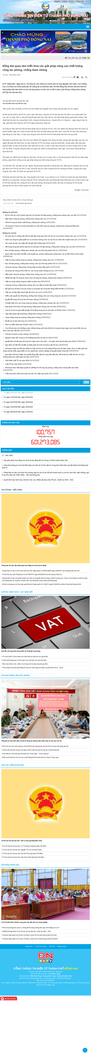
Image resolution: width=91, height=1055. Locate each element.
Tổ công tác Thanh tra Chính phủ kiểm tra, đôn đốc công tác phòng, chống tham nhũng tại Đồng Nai (42, 280)
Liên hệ (52, 1001)
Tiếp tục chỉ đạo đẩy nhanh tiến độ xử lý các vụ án (23, 347)
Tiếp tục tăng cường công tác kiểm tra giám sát (22, 336)
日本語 (64, 1)
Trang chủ (29, 1001)
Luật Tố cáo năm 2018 (13, 419)
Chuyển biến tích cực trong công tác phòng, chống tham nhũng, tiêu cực (32, 357)
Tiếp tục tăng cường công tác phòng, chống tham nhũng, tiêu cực (29, 314)
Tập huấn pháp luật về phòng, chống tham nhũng (23, 368)
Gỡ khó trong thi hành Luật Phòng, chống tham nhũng (25, 277)
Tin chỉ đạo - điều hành (11, 544)
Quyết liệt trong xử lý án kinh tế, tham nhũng (21, 354)
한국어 (71, 1)
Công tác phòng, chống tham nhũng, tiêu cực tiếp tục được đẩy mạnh (31, 340)
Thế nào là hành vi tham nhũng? (17, 389)
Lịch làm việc (8, 443)
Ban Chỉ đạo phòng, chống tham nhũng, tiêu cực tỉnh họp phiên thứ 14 (31, 305)
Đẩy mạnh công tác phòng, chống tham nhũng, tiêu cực (25, 273)
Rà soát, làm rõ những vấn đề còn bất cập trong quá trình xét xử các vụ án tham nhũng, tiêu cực (40, 290)
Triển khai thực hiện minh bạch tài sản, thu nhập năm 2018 (26, 428)
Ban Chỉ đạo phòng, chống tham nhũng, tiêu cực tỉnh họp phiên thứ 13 (31, 318)
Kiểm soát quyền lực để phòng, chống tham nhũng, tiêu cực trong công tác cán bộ (35, 350)
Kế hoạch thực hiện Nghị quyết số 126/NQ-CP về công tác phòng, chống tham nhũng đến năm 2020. (42, 422)
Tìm (86, 437)
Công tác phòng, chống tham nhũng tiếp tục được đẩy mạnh (27, 322)
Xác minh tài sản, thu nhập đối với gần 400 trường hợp (25, 298)
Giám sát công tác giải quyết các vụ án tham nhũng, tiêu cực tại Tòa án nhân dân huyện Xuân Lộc (41, 294)
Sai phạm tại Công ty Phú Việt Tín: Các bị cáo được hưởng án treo (29, 325)
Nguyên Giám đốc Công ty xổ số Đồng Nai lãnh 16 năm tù (26, 392)
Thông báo (7, 505)
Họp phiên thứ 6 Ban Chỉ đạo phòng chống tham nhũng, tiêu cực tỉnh (30, 361)
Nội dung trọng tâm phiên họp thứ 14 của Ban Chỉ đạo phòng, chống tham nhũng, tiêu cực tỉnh (40, 301)
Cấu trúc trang (41, 1001)
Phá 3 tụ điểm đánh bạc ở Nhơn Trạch (19, 379)
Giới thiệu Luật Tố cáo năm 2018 (17, 415)
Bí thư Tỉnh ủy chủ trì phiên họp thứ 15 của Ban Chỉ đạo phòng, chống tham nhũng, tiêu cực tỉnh (40, 270)
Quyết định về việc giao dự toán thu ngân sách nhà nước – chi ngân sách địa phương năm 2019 (40, 396)
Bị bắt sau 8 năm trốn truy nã (16, 375)
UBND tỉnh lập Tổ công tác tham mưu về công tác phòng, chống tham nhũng (33, 332)
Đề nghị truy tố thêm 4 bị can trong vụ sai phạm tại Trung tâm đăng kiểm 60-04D (34, 343)
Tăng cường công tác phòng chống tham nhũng (23, 372)
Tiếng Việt (80, 1)
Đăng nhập (62, 1001)
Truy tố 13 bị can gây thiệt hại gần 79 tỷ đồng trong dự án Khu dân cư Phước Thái (35, 365)
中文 (87, 1)
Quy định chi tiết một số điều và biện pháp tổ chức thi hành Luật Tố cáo (31, 399)
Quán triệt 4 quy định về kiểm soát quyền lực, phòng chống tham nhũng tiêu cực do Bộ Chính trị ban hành (44, 308)
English (57, 1)
